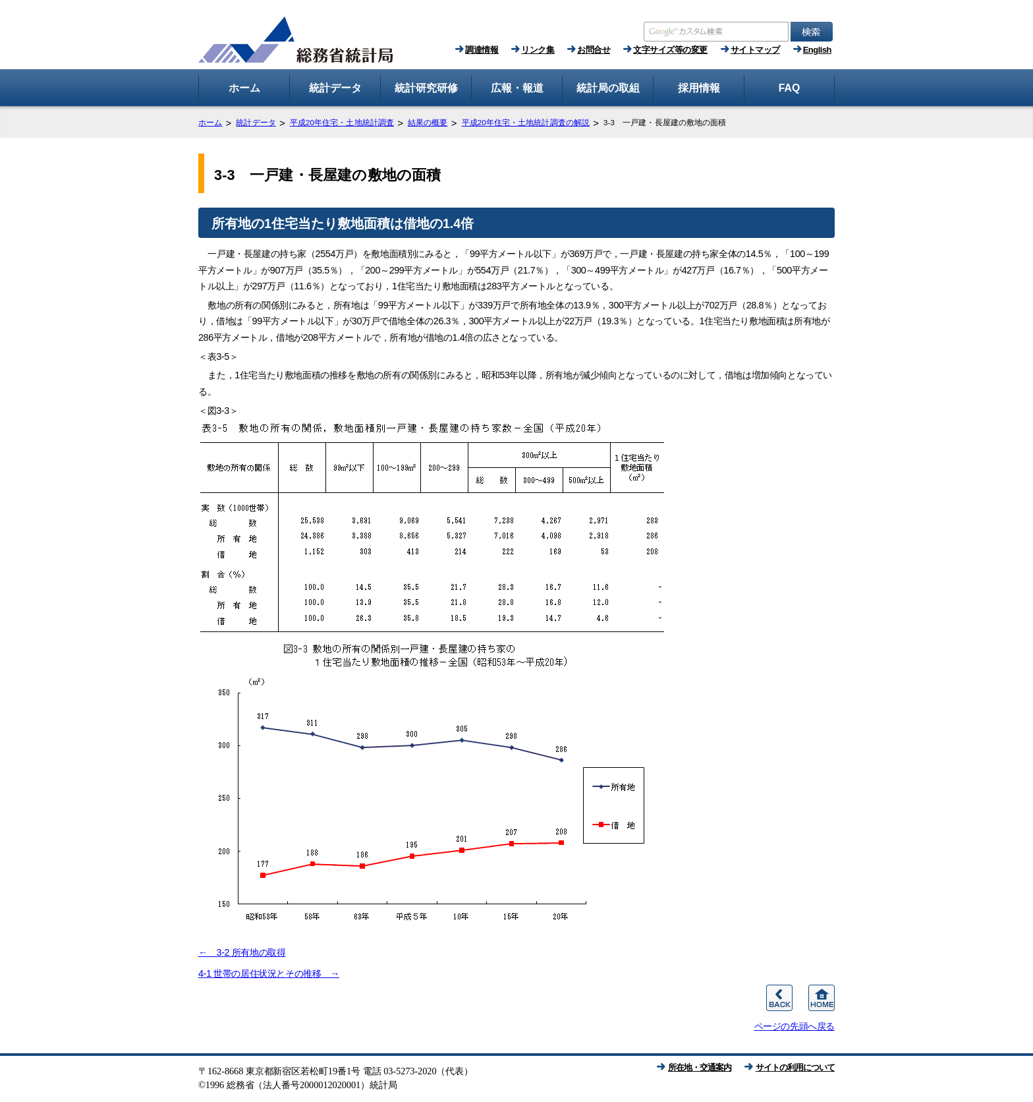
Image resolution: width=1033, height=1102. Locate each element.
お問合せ (593, 50)
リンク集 (537, 50)
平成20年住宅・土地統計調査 (342, 123)
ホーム (210, 123)
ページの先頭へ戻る (794, 1026)
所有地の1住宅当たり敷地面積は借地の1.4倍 (342, 223)
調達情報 (481, 50)
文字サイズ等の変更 (670, 50)
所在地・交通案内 (699, 1067)
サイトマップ (755, 50)
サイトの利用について (795, 1067)
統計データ (256, 123)
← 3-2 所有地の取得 (241, 952)
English (817, 50)
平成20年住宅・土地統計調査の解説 (526, 123)
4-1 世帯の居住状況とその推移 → (268, 973)
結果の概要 (428, 123)
